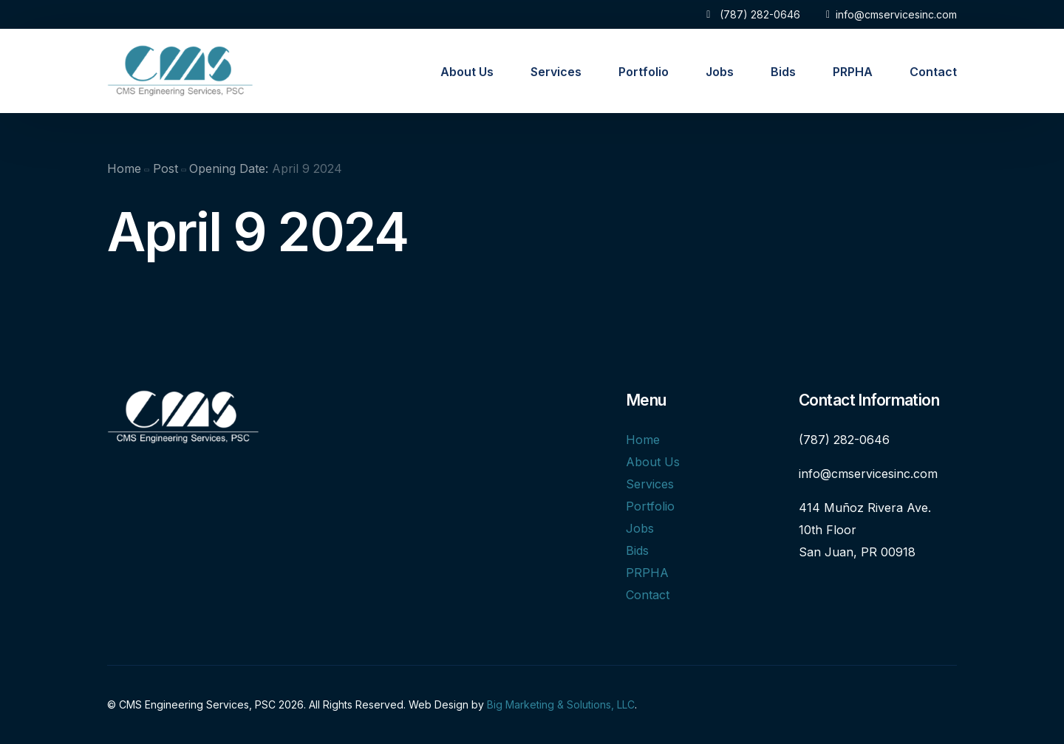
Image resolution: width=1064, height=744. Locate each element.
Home (643, 439)
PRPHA (647, 572)
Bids (637, 550)
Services (650, 484)
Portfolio (650, 506)
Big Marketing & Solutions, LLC (561, 704)
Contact (647, 594)
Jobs (640, 528)
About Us (653, 461)
